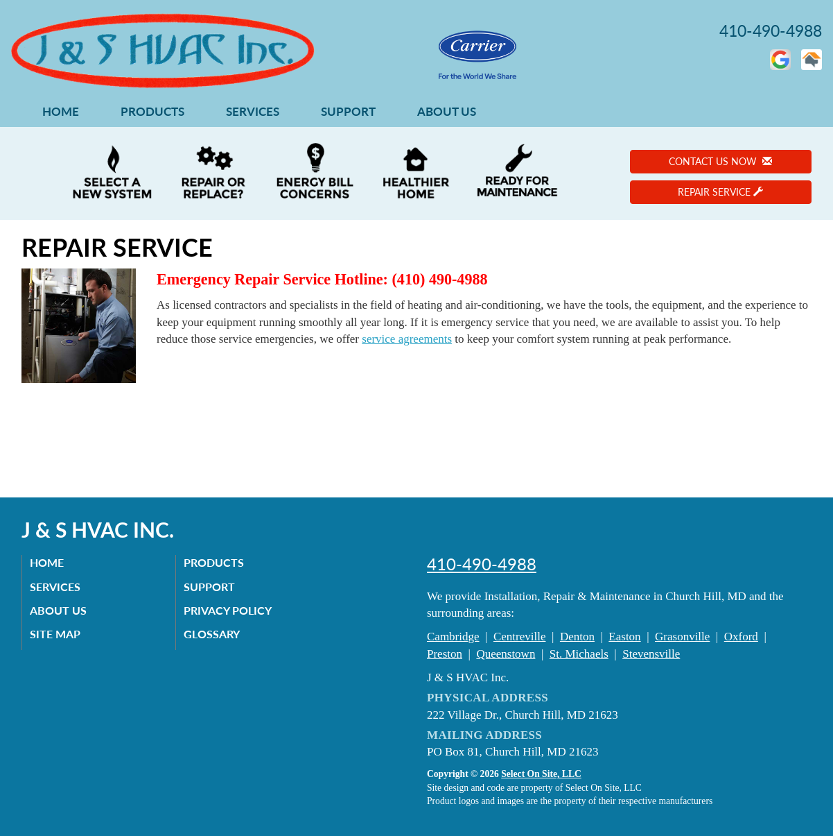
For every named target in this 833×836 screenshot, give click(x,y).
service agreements (407, 339)
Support (348, 111)
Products (152, 111)
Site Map (58, 633)
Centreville (519, 636)
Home (60, 111)
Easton (624, 636)
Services (252, 111)
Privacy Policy (230, 610)
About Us (446, 111)
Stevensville (651, 653)
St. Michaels (579, 653)
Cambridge (453, 636)
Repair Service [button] (720, 192)
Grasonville (682, 636)
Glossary (214, 633)
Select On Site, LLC (541, 774)
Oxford (741, 636)
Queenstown (505, 653)
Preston (444, 653)
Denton (577, 636)
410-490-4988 (481, 564)
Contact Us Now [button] (720, 161)
